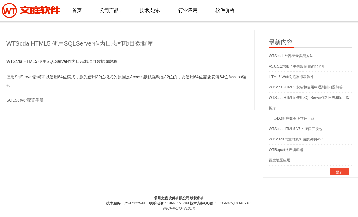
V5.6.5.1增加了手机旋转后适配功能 (297, 66)
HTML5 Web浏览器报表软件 (291, 77)
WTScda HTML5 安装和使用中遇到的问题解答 (306, 87)
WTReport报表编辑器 (286, 150)
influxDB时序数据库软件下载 (291, 118)
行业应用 (187, 10)
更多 (339, 172)
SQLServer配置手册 (25, 100)
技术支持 (150, 10)
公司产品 (111, 10)
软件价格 (224, 10)
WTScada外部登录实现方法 (291, 56)
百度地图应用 (279, 160)
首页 (77, 10)
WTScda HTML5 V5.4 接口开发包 (295, 129)
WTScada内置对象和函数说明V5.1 (296, 139)
